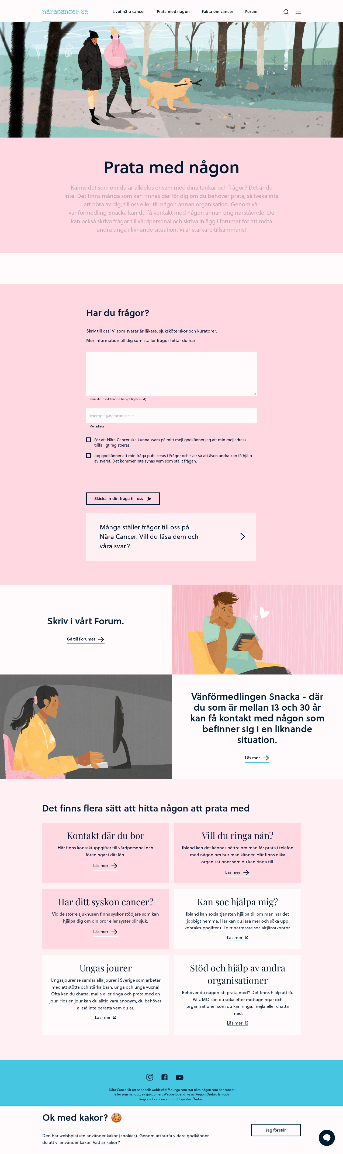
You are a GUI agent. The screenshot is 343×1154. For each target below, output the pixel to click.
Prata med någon (173, 11)
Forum (251, 11)
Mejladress (96, 426)
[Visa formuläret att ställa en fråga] (327, 1138)
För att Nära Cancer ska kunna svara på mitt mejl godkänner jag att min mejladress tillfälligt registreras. (170, 442)
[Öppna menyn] (298, 12)
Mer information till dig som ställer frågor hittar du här (140, 340)
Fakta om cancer (217, 11)
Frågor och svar (183, 455)
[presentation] (120, 477)
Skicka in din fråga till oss (123, 498)
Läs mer (257, 758)
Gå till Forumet (86, 639)
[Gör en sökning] (286, 12)
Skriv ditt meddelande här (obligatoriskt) (117, 399)
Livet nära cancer (129, 11)
